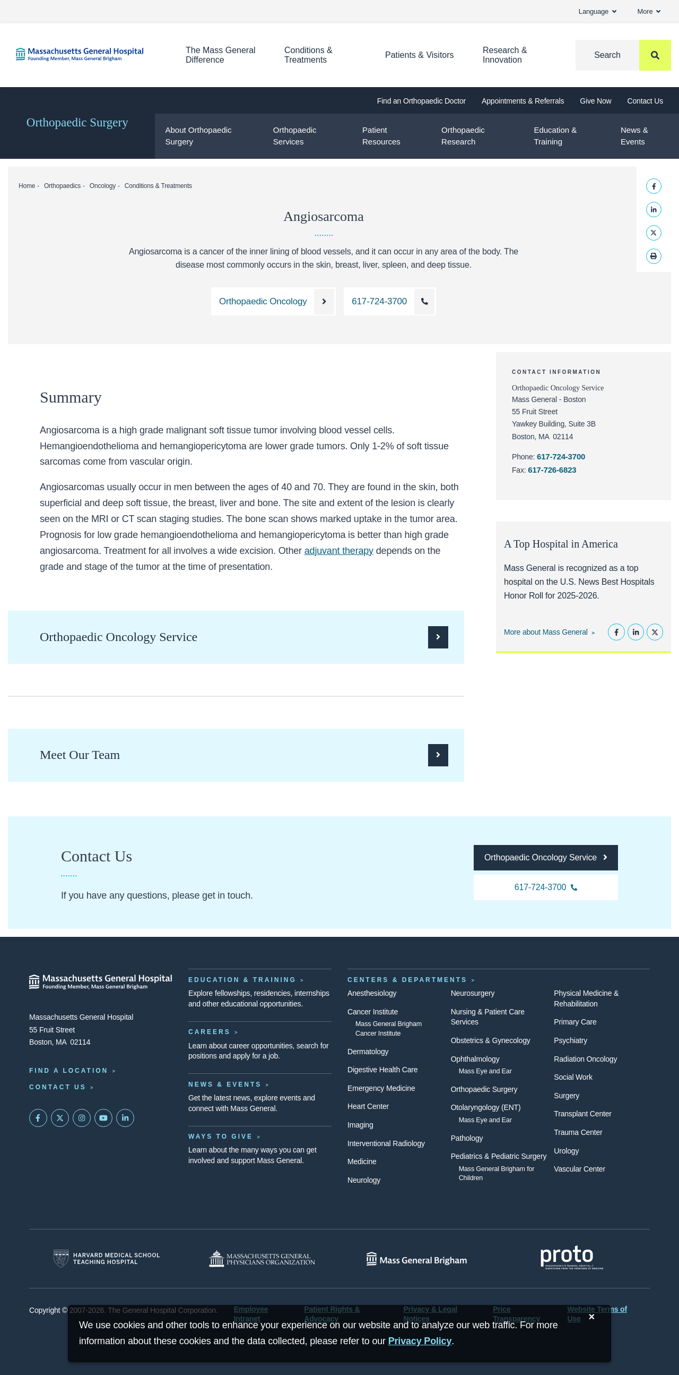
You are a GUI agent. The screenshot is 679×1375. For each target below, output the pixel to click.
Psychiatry (570, 1040)
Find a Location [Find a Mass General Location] (68, 1070)
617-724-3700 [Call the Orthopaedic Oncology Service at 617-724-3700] (561, 456)
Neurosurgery (473, 993)
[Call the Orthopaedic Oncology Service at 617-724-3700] (390, 301)
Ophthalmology (475, 1059)
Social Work (573, 1077)
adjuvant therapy (338, 550)
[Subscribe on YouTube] (103, 1118)
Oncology (103, 186)
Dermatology (367, 1051)
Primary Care (575, 1022)
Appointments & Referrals (523, 101)
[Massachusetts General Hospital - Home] (100, 982)
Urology (566, 1151)
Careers (209, 1032)
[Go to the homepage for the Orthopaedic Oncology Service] (546, 857)
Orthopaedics (62, 186)
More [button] (649, 11)
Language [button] (597, 11)
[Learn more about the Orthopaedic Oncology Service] (273, 301)
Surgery (566, 1095)
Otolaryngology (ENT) (486, 1107)
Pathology (467, 1138)
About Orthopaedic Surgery (198, 136)
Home (27, 186)
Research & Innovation (505, 55)
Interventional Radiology (386, 1143)
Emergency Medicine (381, 1088)
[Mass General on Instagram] (82, 1118)
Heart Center (368, 1106)
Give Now (595, 101)
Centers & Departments (407, 980)
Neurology (363, 1180)
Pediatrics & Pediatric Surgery (499, 1156)
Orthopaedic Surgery (77, 122)
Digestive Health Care (382, 1069)
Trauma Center (578, 1132)
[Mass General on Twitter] (60, 1118)
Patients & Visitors (419, 54)
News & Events (634, 136)
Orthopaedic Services (295, 136)
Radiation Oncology (585, 1059)
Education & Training (555, 136)
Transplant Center (582, 1113)
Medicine (362, 1161)
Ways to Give (220, 1136)
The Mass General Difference (221, 55)
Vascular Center (579, 1169)
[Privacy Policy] (420, 1341)
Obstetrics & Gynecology (490, 1040)
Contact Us (645, 101)
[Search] (623, 55)
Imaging (360, 1125)
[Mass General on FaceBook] (38, 1118)
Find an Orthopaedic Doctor (421, 101)
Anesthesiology (371, 993)
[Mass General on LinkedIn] (125, 1118)
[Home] (85, 54)
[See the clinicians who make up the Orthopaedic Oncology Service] (244, 755)
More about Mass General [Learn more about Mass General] (546, 632)
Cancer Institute (372, 1011)
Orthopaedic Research (463, 136)
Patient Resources (381, 136)
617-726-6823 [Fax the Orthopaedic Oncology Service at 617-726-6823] (552, 469)
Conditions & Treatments (308, 55)
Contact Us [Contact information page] (57, 1087)
